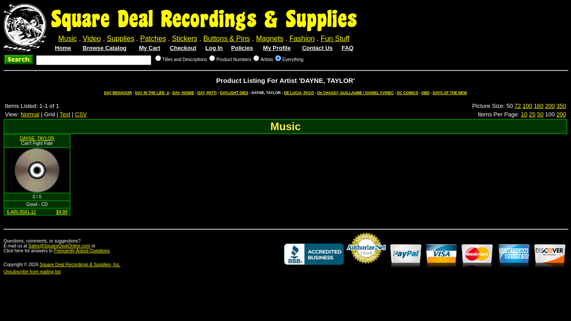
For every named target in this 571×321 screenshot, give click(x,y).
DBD (426, 93)
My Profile (277, 48)
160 (539, 106)
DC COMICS (407, 93)
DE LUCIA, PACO (299, 93)
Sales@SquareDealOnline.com (60, 245)
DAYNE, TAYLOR (37, 138)
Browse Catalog (104, 48)
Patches (153, 38)
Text (65, 114)
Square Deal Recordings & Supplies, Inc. (80, 264)
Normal (30, 114)
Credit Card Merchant (366, 267)
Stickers (184, 38)
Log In (214, 48)
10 (524, 114)
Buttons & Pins (226, 38)
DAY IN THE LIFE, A (152, 93)
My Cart (149, 48)
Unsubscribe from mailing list (32, 271)
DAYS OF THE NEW (450, 93)
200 (550, 106)
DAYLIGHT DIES (234, 93)
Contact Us (317, 48)
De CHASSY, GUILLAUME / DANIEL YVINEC (355, 93)
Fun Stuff (335, 38)
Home (63, 48)
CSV (81, 114)
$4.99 (61, 212)
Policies (242, 48)
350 (561, 106)
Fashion (302, 38)
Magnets (269, 38)
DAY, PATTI (206, 93)
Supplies (120, 38)
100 (527, 106)
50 (540, 114)
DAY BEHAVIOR (118, 93)
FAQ (348, 48)
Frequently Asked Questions (82, 250)
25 (532, 114)
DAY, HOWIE (183, 93)
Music (67, 38)
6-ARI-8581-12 (21, 212)
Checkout (183, 48)
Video (92, 38)
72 (517, 106)
